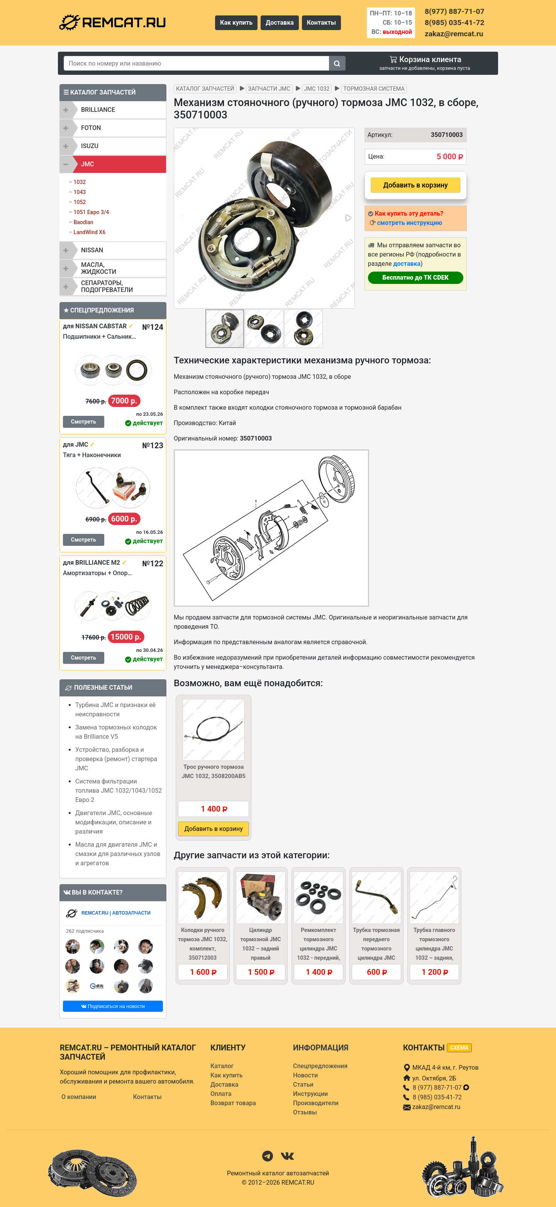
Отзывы (305, 1112)
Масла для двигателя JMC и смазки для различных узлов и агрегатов (117, 854)
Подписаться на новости (113, 1006)
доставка (406, 263)
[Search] (196, 63)
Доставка (280, 22)
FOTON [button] (91, 128)
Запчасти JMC (269, 89)
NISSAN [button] (92, 250)
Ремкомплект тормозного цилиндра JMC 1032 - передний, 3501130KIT (318, 948)
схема (459, 1048)
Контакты (321, 22)
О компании (78, 1097)
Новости (305, 1075)
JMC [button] (87, 164)
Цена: (376, 156)
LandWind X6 (89, 232)
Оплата (220, 1093)
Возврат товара (233, 1103)
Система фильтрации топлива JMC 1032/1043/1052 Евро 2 (118, 791)
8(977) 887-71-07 (454, 11)
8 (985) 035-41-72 (437, 1097)
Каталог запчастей (205, 89)
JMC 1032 (317, 89)
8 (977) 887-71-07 (441, 1087)
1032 (79, 182)
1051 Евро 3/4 (91, 212)
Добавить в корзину (415, 185)
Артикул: (378, 134)
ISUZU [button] (89, 146)
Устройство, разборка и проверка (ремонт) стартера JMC (116, 759)
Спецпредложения (320, 1066)
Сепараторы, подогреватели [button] (107, 286)
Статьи (303, 1084)
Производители (316, 1103)
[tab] (112, 110)
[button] (348, 218)
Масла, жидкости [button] (98, 268)
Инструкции (310, 1093)
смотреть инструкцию (409, 222)
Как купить (236, 22)
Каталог (222, 1066)
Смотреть (83, 422)
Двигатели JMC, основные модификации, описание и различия (113, 822)
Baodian (83, 222)
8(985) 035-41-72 (454, 22)
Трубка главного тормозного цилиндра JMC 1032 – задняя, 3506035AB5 (434, 948)
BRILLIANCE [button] (98, 109)
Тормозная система (374, 89)
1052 (79, 202)
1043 (79, 192)
